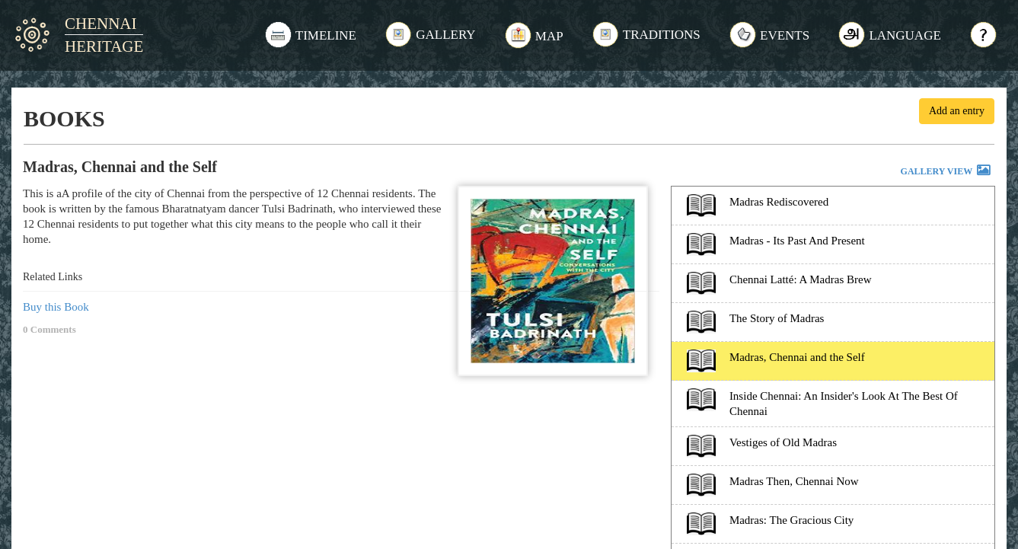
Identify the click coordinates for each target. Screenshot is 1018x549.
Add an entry (956, 111)
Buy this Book (56, 307)
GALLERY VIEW (946, 172)
